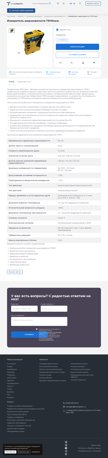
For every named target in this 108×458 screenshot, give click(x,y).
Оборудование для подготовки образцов (82, 376)
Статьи (9, 389)
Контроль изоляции (78, 366)
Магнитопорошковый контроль (50, 369)
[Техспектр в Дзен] (66, 451)
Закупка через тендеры (15, 428)
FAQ (8, 395)
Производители (13, 383)
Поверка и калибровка (15, 417)
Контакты (10, 397)
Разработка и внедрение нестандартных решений (25, 409)
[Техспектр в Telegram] (74, 3)
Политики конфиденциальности (46, 339)
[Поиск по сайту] (50, 3)
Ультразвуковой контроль (48, 364)
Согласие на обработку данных (89, 448)
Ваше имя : (15, 304)
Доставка (10, 392)
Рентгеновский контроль (48, 366)
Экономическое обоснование (18, 412)
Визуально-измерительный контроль (52, 381)
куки (28, 446)
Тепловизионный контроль (80, 369)
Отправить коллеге (77, 55)
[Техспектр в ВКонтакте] (71, 3)
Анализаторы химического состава (52, 372)
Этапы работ (11, 378)
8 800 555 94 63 (72, 403)
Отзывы (10, 366)
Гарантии (10, 381)
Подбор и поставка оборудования (19, 406)
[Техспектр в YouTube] (66, 448)
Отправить (29, 334)
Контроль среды (45, 375)
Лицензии (10, 372)
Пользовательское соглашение (89, 451)
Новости (10, 386)
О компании (11, 364)
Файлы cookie (96, 445)
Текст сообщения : (18, 315)
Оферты (42, 333)
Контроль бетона (45, 378)
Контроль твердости (78, 380)
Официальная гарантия (53, 73)
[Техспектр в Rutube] (66, 454)
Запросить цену (77, 47)
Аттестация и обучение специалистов (21, 420)
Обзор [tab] (11, 82)
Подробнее (61, 35)
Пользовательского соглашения (50, 332)
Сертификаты (12, 369)
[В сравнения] (72, 63)
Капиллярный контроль (79, 364)
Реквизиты (11, 375)
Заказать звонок (93, 3)
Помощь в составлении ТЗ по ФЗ (19, 426)
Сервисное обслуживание (16, 423)
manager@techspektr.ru (76, 407)
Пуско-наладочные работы (17, 414)
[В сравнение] (64, 3)
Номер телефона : (47, 304)
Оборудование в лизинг (16, 431)
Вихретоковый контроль (79, 372)
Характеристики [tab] (24, 82)
